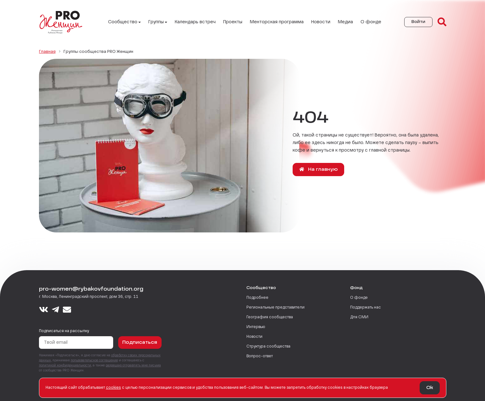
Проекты (232, 22)
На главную (318, 169)
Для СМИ (359, 317)
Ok (429, 388)
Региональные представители (275, 307)
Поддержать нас (365, 307)
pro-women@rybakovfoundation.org (91, 289)
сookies (113, 388)
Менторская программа (277, 22)
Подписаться (139, 342)
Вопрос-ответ (259, 356)
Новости (320, 22)
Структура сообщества (268, 346)
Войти (418, 22)
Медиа (345, 22)
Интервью (255, 327)
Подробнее (257, 298)
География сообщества (269, 317)
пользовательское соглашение (94, 360)
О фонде (371, 22)
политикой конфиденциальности (65, 365)
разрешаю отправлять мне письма (133, 365)
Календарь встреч (195, 22)
